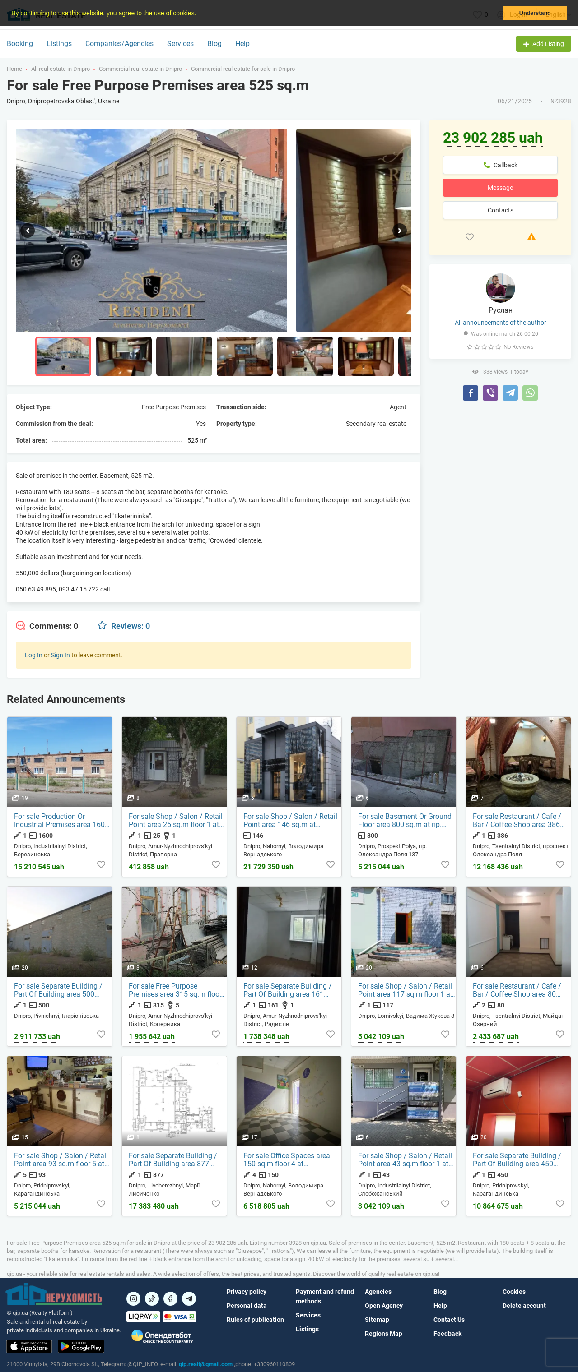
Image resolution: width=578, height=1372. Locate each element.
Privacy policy (246, 1291)
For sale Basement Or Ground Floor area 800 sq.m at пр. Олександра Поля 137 (405, 821)
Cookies (514, 1291)
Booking (20, 43)
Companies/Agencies (119, 43)
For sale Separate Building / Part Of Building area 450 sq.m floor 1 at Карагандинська (517, 1160)
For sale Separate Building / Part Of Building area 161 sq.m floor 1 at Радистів (287, 990)
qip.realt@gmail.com (206, 1364)
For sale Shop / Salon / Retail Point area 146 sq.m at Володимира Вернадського (290, 821)
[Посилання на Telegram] (189, 1299)
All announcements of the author (500, 322)
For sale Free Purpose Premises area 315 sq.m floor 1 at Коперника (175, 990)
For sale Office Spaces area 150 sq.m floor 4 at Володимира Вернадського (289, 1160)
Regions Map (383, 1333)
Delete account (524, 1305)
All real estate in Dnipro (60, 68)
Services (180, 43)
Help (242, 43)
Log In (33, 655)
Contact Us (449, 1319)
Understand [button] (535, 13)
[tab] (47, 626)
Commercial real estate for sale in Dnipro (243, 68)
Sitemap (377, 1319)
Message (500, 187)
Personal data (247, 1305)
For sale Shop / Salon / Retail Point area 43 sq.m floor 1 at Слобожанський (405, 1160)
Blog (214, 43)
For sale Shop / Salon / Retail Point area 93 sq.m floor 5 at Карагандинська (61, 1160)
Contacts (500, 210)
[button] (199, 14)
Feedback (447, 1333)
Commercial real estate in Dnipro (140, 68)
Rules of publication (255, 1319)
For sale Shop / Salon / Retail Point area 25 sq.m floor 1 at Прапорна (176, 821)
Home (14, 68)
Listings (59, 43)
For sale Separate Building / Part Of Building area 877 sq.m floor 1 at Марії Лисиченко (173, 1160)
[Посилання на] (133, 1299)
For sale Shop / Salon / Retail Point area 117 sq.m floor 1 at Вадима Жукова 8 (405, 990)
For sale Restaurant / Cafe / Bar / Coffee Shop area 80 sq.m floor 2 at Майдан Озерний (517, 990)
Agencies (378, 1291)
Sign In (60, 655)
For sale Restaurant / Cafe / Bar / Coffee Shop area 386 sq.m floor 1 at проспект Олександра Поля (517, 821)
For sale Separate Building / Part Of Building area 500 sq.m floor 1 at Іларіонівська (60, 990)
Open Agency (384, 1305)
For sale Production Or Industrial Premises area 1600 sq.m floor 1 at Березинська (61, 821)
